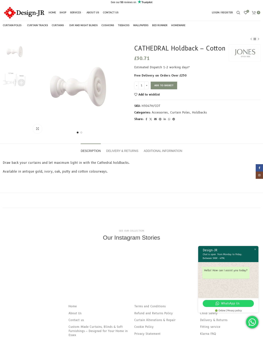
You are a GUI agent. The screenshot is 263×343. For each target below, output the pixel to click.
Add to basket (164, 85)
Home (72, 306)
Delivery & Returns (213, 320)
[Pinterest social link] (160, 119)
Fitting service (210, 327)
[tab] (91, 149)
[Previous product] (251, 39)
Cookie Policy (144, 327)
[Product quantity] (141, 85)
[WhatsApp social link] (169, 119)
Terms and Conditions (150, 306)
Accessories (160, 112)
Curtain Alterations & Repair (155, 320)
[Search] (238, 12)
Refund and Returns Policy (153, 313)
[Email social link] (155, 119)
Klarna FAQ (208, 333)
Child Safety (209, 313)
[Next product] (258, 39)
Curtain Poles (180, 112)
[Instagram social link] (259, 179)
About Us (74, 313)
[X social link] (150, 119)
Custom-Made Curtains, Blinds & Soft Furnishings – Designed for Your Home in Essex (98, 331)
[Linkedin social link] (165, 119)
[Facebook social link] (146, 119)
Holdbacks (199, 112)
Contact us (76, 320)
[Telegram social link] (173, 119)
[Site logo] (24, 12)
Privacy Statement (147, 333)
